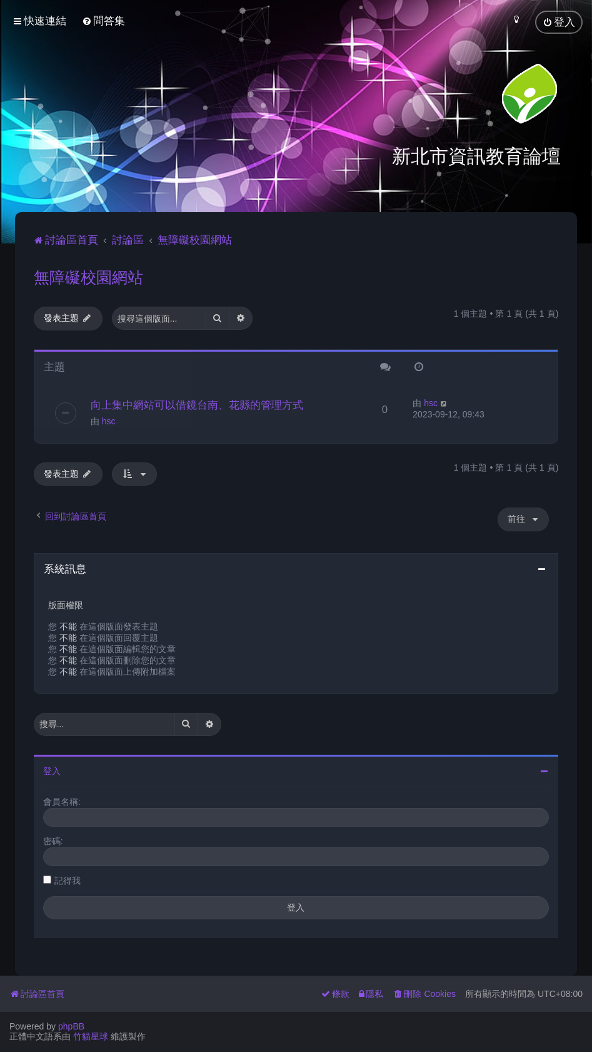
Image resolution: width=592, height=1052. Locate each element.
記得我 (67, 879)
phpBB (71, 1026)
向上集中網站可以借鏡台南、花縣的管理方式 (197, 404)
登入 (52, 769)
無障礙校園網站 (88, 276)
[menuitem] (103, 21)
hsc (109, 420)
